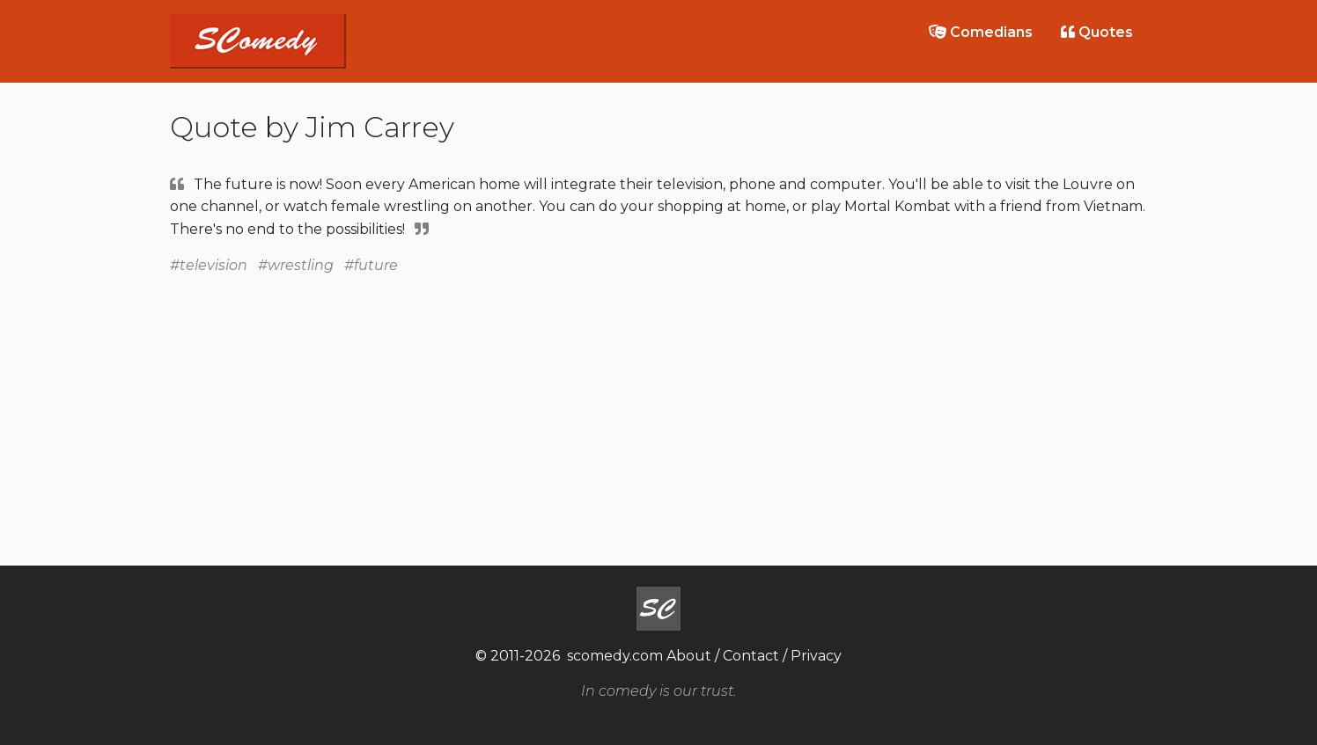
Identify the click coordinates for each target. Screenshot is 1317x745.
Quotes (1097, 32)
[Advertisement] (658, 400)
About (688, 655)
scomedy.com (615, 655)
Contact (751, 655)
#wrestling (296, 265)
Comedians (981, 32)
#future (371, 265)
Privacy (816, 655)
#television (208, 265)
